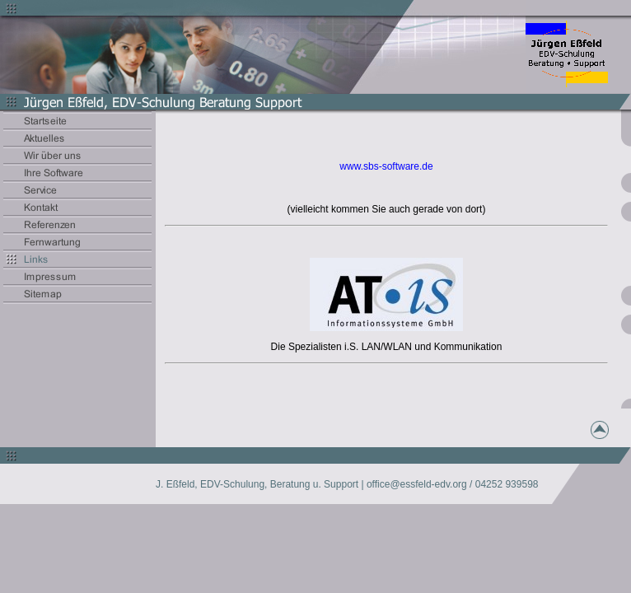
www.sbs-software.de (385, 166)
